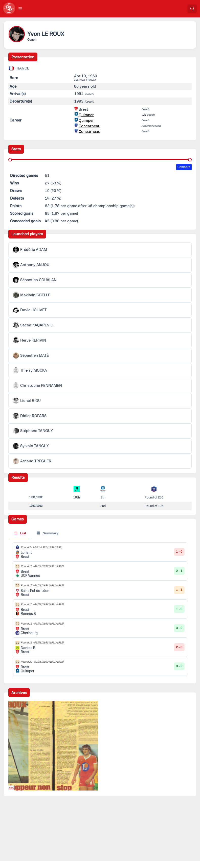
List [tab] (20, 533)
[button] (20, 8)
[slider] (10, 159)
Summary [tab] (47, 533)
